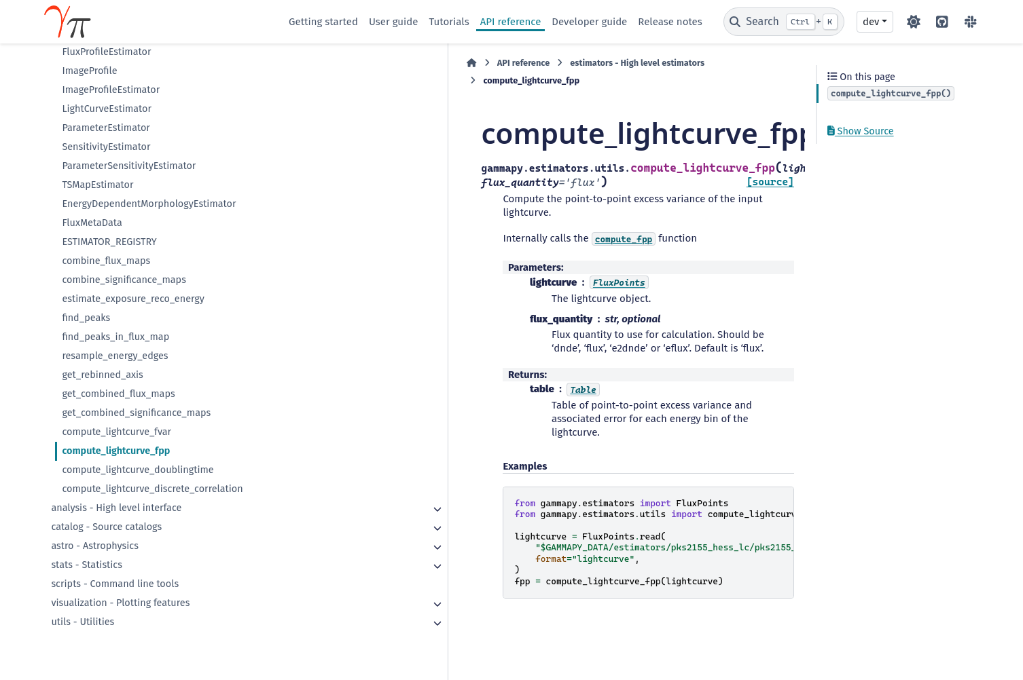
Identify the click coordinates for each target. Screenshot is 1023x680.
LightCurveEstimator (106, 109)
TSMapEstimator (97, 185)
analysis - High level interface (116, 508)
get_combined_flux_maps (118, 394)
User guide (393, 22)
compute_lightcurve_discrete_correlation (152, 489)
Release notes (670, 22)
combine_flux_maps (106, 261)
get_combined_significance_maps (136, 413)
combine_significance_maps (124, 280)
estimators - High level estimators (461, 63)
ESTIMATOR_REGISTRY (109, 242)
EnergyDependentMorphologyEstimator (149, 204)
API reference (510, 22)
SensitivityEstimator (106, 147)
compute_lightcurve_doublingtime (137, 470)
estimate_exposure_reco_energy (133, 299)
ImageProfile (89, 71)
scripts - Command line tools (115, 584)
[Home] (295, 63)
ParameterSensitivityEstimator (129, 166)
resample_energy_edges (115, 356)
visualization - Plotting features (120, 603)
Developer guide (589, 22)
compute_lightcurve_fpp (116, 451)
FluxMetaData (92, 223)
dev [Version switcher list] (871, 22)
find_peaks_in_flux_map (115, 337)
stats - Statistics (86, 565)
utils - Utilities (82, 622)
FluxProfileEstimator (106, 52)
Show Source (860, 131)
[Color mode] (913, 21)
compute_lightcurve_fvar (116, 432)
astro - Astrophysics (94, 546)
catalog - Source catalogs (106, 527)
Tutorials (449, 22)
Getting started (323, 22)
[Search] (783, 21)
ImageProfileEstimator (111, 90)
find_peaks (86, 318)
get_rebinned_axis (102, 375)
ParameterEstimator (106, 128)
